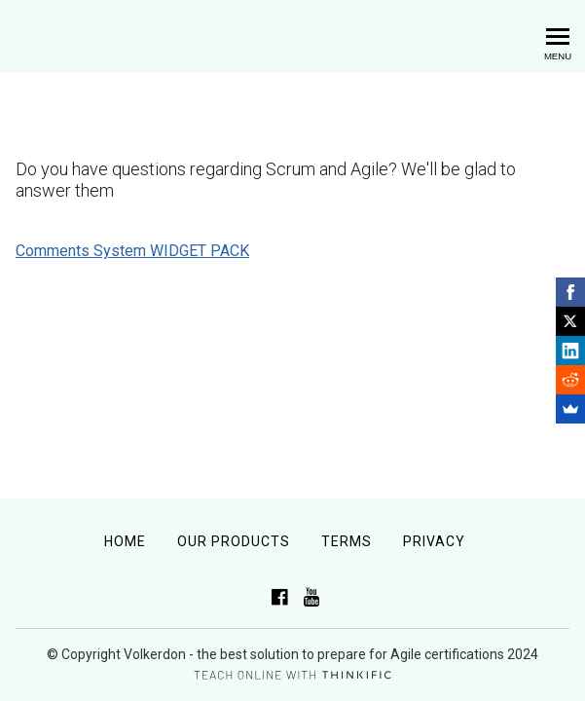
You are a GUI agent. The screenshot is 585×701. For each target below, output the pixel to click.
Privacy (434, 541)
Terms (346, 541)
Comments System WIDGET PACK (132, 250)
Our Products (233, 541)
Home (125, 541)
